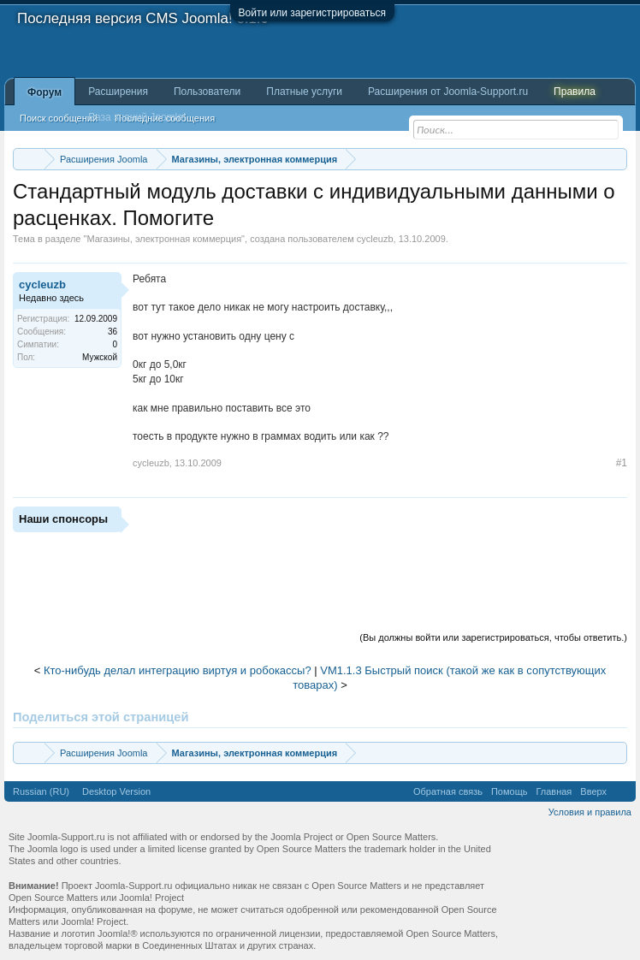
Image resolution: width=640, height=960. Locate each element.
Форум (44, 92)
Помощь (509, 791)
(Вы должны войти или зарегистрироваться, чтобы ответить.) (493, 637)
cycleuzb (375, 239)
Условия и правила (589, 812)
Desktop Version (116, 791)
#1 (621, 463)
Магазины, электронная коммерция (163, 239)
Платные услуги (304, 92)
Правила (575, 92)
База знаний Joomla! (137, 117)
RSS (621, 791)
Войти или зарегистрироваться (312, 13)
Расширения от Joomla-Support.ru (448, 92)
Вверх (593, 791)
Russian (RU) (41, 791)
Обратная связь (448, 791)
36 (112, 331)
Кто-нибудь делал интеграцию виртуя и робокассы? (177, 670)
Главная (554, 791)
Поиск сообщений (59, 118)
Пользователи (207, 92)
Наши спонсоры (63, 519)
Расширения (118, 92)
